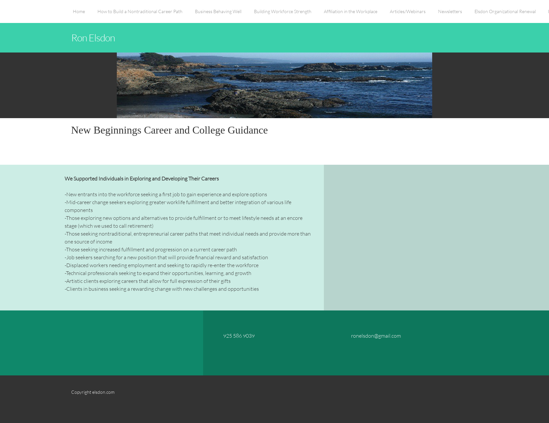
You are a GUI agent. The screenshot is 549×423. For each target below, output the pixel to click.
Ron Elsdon (93, 37)
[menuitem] (79, 15)
